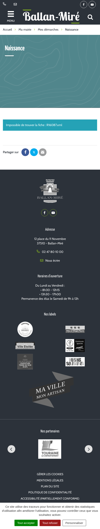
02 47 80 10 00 (50, 252)
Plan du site (50, 486)
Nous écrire (50, 260)
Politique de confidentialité (50, 492)
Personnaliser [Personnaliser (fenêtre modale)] (74, 523)
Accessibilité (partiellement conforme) (50, 498)
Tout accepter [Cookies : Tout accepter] (26, 523)
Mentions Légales (50, 480)
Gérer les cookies (50, 474)
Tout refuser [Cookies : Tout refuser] (50, 523)
